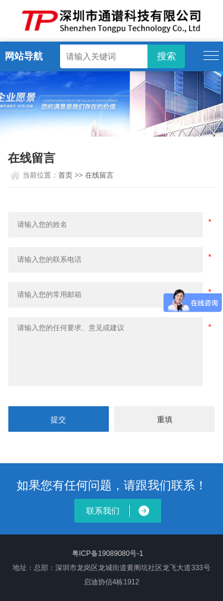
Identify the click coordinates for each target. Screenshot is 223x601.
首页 (65, 175)
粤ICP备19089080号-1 (107, 553)
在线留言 (99, 175)
